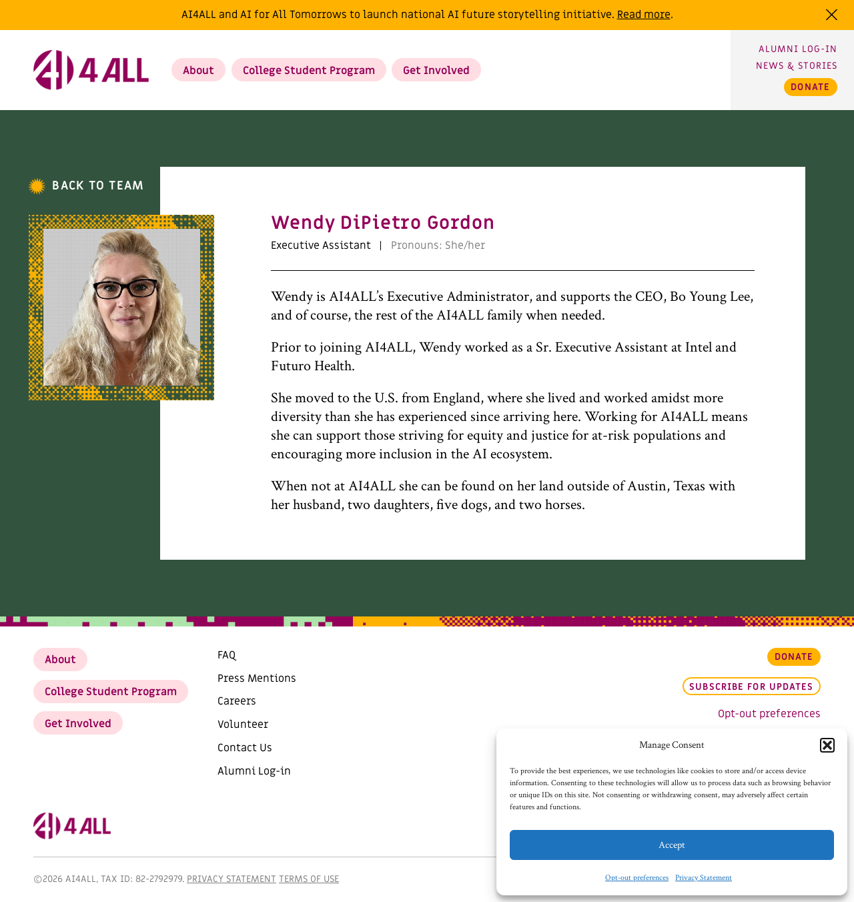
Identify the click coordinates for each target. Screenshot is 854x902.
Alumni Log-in (798, 49)
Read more (644, 14)
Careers (237, 701)
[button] (827, 745)
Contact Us (245, 748)
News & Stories (796, 65)
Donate (810, 87)
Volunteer (243, 724)
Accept (672, 845)
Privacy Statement (703, 878)
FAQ (227, 655)
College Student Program (309, 70)
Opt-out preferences (637, 878)
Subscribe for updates (751, 687)
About (198, 70)
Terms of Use (309, 879)
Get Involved (436, 70)
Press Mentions (257, 678)
